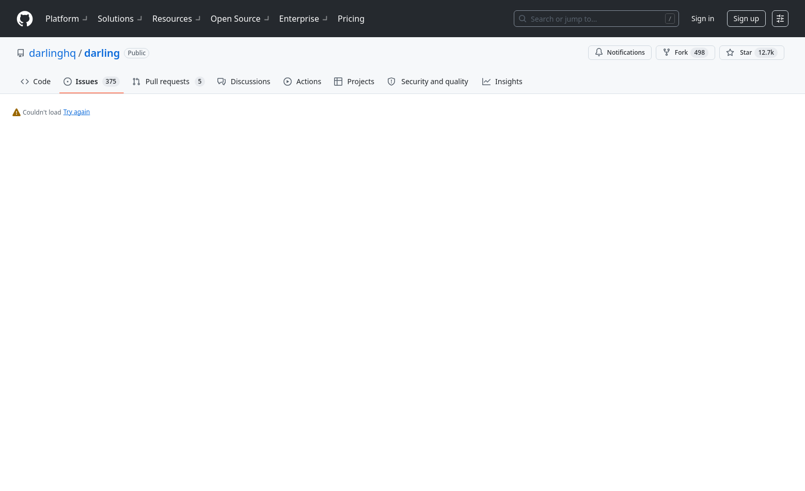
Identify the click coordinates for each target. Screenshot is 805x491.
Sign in (702, 18)
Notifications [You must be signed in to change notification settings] (620, 52)
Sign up (746, 18)
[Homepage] (25, 18)
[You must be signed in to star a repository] (751, 52)
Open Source (241, 18)
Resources (177, 18)
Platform (67, 18)
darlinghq (52, 53)
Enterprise (304, 18)
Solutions (121, 18)
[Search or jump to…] (596, 18)
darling (102, 53)
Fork (685, 52)
